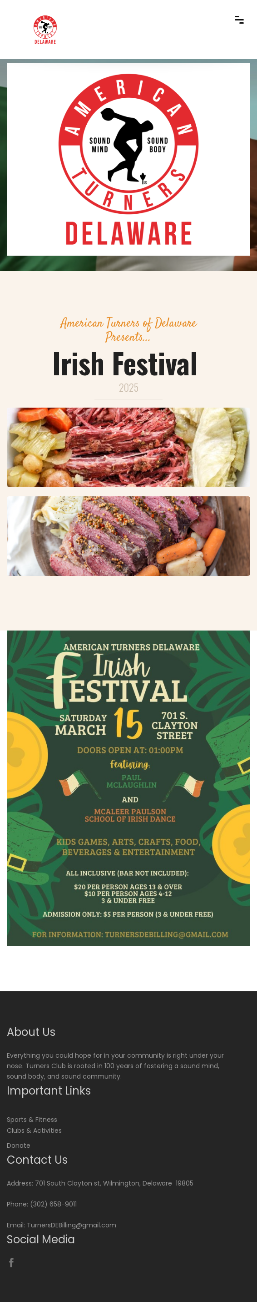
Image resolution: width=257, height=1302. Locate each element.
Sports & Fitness (32, 1119)
